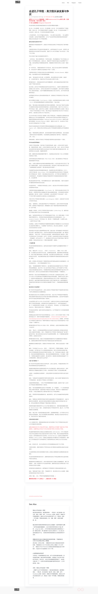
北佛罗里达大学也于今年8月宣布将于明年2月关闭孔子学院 (48, 429)
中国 (53, 16)
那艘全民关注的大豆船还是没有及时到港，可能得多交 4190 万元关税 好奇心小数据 (48, 540)
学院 (47, 16)
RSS (68, 2)
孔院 (49, 16)
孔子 (45, 16)
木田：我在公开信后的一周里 (41, 568)
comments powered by (35, 496)
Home (63, 2)
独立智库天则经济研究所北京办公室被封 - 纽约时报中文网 (49, 525)
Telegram (74, 2)
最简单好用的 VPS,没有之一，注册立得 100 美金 (42, 478)
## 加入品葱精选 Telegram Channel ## (40, 23)
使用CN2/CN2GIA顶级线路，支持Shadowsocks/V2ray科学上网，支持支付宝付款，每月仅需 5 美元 (49, 20)
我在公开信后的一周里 (39, 510)
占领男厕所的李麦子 (38, 553)
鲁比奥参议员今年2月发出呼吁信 (38, 427)
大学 (51, 16)
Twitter (79, 2)
